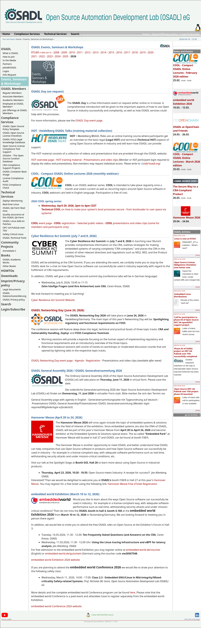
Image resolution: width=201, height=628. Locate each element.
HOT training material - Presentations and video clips (87, 159)
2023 (50, 56)
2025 (65, 56)
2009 (64, 52)
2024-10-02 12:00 (179, 235)
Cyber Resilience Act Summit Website (53, 300)
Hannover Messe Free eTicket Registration (132, 484)
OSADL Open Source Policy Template (13, 128)
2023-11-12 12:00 (179, 259)
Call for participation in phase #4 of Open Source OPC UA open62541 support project (186, 321)
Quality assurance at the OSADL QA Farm (13, 216)
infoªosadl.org (150, 163)
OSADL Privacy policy (14, 299)
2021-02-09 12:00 (179, 386)
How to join (9, 56)
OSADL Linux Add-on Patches (14, 223)
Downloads (9, 276)
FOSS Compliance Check (12, 186)
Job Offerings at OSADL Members (15, 112)
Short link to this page (192, 619)
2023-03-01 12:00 (179, 291)
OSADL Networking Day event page (52, 360)
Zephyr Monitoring (13, 200)
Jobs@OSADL (9, 67)
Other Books (9, 266)
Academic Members (13, 100)
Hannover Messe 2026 (186, 216)
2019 (143, 52)
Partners (7, 63)
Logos (6, 71)
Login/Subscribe (189, 34)
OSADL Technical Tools (14, 237)
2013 (95, 52)
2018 (135, 52)
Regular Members (12, 92)
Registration (93, 360)
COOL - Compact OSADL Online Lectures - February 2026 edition (185, 69)
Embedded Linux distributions (182, 295)
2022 (42, 56)
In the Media (9, 60)
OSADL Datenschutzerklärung (14, 294)
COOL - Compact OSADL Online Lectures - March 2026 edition (186, 158)
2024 (58, 56)
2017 (127, 52)
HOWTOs (7, 271)
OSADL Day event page (88, 120)
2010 (72, 52)
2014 (103, 52)
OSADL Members (13, 89)
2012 (88, 52)
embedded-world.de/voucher (143, 549)
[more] (198, 255)
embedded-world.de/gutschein (63, 553)
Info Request (9, 74)
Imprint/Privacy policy (165, 34)
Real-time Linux (11, 204)
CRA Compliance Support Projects (11, 166)
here (132, 592)
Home (145, 34)
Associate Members (13, 96)
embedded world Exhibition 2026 (185, 100)
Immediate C (9, 250)
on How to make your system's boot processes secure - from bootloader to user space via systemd (104, 209)
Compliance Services (10, 120)
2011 (80, 52)
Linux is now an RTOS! (185, 238)
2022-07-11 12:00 (179, 314)
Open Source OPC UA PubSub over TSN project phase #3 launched (186, 391)
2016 (119, 52)
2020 (150, 52)
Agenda (79, 360)
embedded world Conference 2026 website (56, 606)
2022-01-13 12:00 (179, 345)
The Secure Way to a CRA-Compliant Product (185, 189)
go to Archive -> (192, 415)
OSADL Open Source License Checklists (13, 134)
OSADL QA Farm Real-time (14, 209)
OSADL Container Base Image (15, 173)
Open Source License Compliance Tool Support (14, 148)
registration (64, 223)
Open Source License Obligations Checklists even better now (185, 265)
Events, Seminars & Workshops (38, 39)
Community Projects (10, 244)
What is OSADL (10, 53)
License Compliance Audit (13, 180)
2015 (111, 52)
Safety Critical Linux (13, 234)
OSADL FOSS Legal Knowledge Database (14, 141)
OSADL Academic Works (12, 261)
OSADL (6, 49)
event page (41, 223)
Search (6, 304)
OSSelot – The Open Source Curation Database (13, 158)
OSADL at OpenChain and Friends (186, 127)
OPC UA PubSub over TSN (14, 229)
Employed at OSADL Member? (13, 105)
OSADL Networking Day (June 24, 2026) (57, 310)
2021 (34, 56)
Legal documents (12, 289)
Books (5, 255)
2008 (56, 52)
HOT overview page (42, 159)
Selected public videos (90, 223)
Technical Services (8, 194)
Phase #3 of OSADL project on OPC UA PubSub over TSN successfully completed (185, 352)
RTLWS (41, 52)
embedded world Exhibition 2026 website (55, 559)
